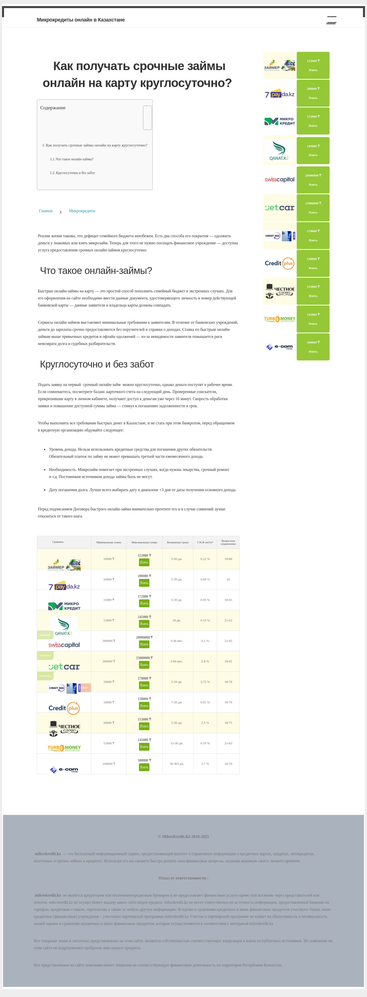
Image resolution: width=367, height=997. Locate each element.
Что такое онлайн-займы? (75, 159)
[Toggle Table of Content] (145, 118)
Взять (144, 562)
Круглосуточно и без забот (75, 173)
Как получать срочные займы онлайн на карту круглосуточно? (96, 145)
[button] (329, 19)
